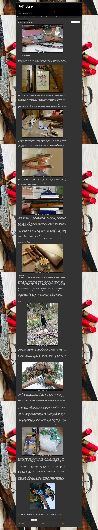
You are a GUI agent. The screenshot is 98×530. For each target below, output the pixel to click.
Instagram (27, 16)
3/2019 (59, 514)
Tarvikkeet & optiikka (50, 16)
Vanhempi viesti (63, 523)
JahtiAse (25, 6)
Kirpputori (62, 16)
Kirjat (57, 16)
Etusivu (18, 16)
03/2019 (35, 223)
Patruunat (37, 16)
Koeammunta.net (49, 299)
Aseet (32, 16)
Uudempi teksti (21, 523)
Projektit (43, 16)
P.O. (23, 16)
